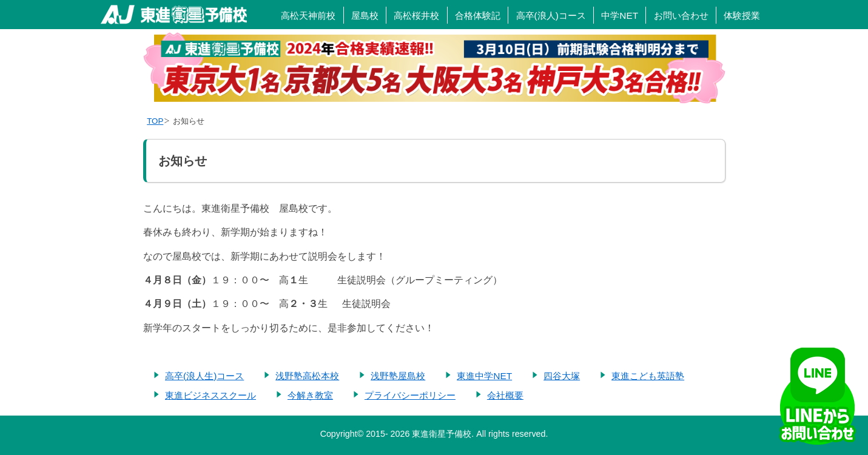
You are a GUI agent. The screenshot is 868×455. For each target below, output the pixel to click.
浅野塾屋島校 (398, 376)
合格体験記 (477, 15)
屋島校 (364, 15)
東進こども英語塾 (647, 376)
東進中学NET (484, 376)
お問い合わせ (681, 15)
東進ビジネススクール (210, 395)
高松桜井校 (416, 15)
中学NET (619, 15)
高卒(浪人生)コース (204, 376)
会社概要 (505, 395)
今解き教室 (310, 395)
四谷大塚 (561, 376)
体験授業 (742, 15)
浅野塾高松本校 (307, 376)
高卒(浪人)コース (551, 15)
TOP (155, 121)
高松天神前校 (308, 15)
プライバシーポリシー (410, 395)
